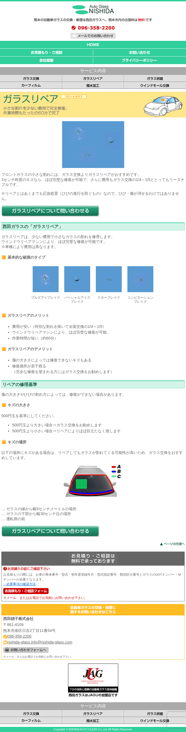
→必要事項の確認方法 (19, 584)
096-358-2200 (17, 636)
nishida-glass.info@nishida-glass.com (37, 642)
